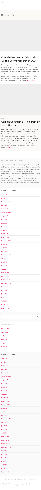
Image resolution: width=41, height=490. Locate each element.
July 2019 (4, 219)
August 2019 (5, 216)
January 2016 (5, 276)
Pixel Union (20, 486)
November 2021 (6, 205)
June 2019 (4, 223)
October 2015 (5, 287)
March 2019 (4, 233)
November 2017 (6, 241)
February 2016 (5, 272)
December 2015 (6, 280)
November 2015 (6, 283)
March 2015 (4, 304)
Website (3, 336)
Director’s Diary (5, 329)
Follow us (4, 339)
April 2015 (4, 301)
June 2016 (4, 262)
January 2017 (5, 251)
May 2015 (4, 297)
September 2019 (6, 212)
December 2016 (6, 255)
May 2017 (4, 244)
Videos (3, 343)
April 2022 (4, 195)
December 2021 (6, 202)
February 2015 (5, 308)
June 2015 (4, 294)
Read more (30, 80)
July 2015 (4, 290)
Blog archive (5, 346)
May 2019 (4, 226)
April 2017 (4, 248)
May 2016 (4, 265)
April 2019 (4, 230)
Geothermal (4, 332)
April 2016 (4, 269)
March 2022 (4, 198)
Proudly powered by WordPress (20, 484)
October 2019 (5, 209)
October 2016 (5, 258)
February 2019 (5, 237)
